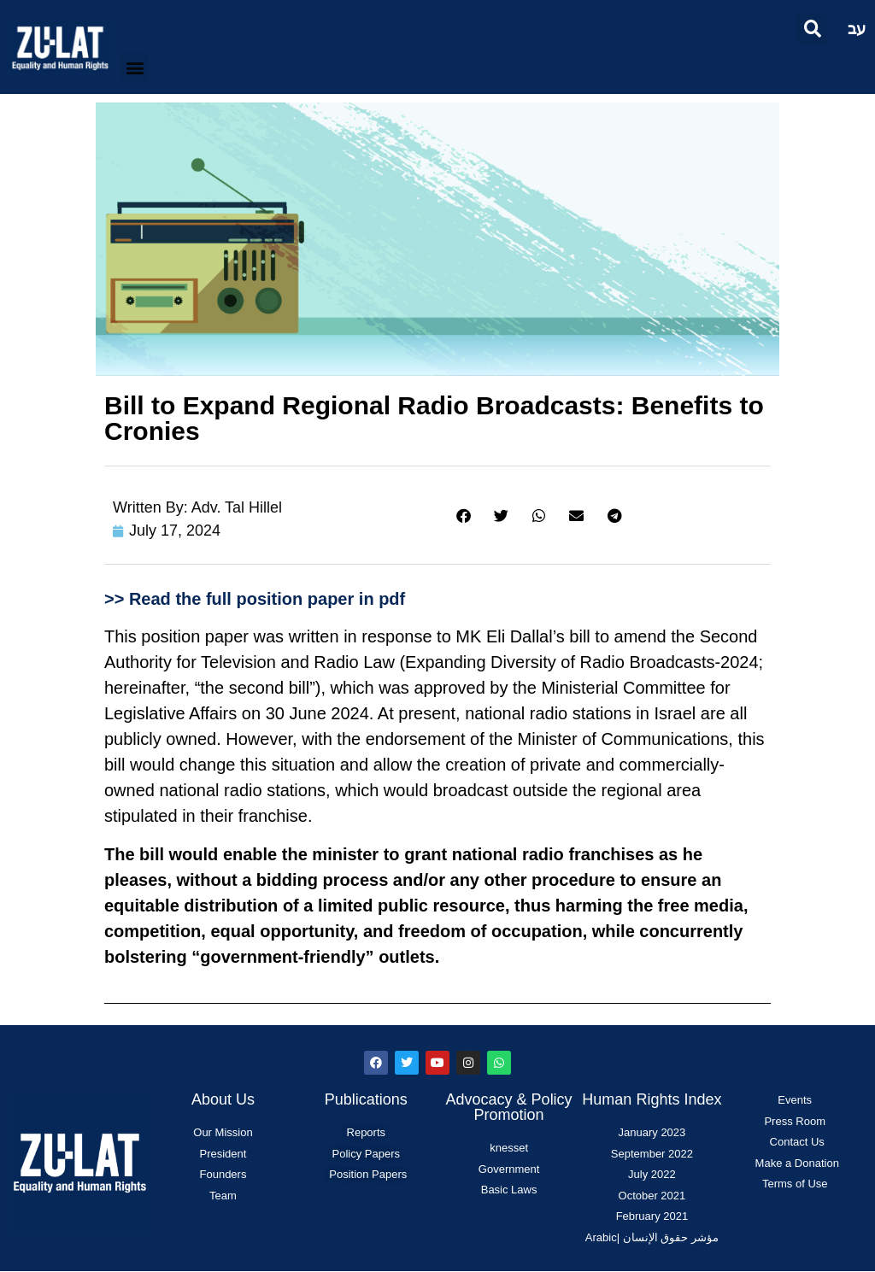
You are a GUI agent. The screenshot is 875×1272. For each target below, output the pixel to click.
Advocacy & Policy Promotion (509, 1107)
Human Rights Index (651, 1099)
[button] (812, 28)
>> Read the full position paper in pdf (254, 598)
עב (857, 29)
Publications (366, 1099)
